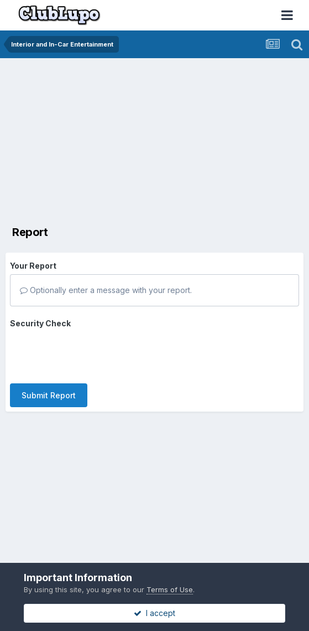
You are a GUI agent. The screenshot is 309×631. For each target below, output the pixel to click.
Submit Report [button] (49, 395)
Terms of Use (169, 589)
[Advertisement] (135, 141)
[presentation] (94, 353)
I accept (154, 613)
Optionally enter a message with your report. (106, 290)
